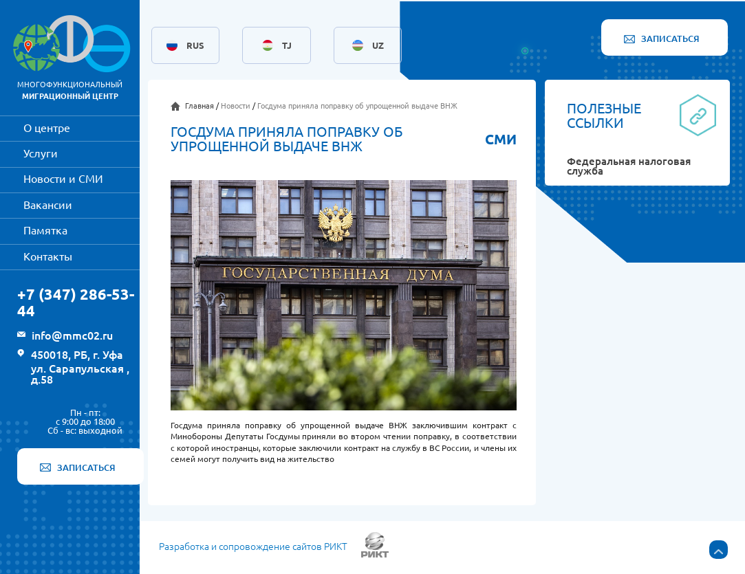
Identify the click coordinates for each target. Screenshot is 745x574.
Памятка (45, 230)
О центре (46, 128)
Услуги (40, 153)
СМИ (501, 140)
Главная (199, 105)
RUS (195, 45)
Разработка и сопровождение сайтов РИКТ (253, 547)
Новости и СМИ (63, 179)
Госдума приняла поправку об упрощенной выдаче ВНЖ (357, 105)
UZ (378, 45)
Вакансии (47, 205)
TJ (287, 45)
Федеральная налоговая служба (629, 167)
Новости (235, 105)
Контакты (47, 256)
